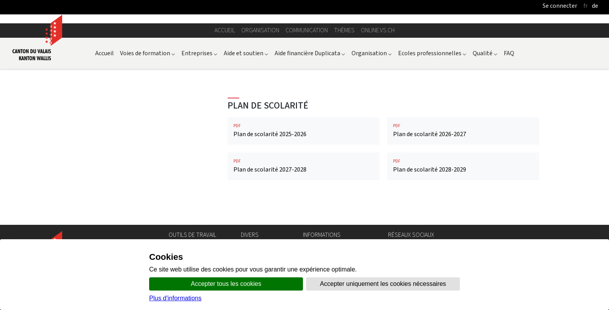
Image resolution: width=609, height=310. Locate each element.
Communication (306, 30)
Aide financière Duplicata (310, 53)
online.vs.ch (378, 30)
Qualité (485, 53)
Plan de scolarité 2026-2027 (463, 130)
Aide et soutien (246, 53)
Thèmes (344, 30)
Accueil (224, 30)
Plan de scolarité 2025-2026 (303, 130)
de (595, 6)
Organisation (260, 30)
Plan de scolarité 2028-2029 (463, 165)
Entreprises (199, 53)
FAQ (509, 53)
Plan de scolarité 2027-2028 (303, 165)
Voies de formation (147, 53)
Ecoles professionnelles (432, 53)
